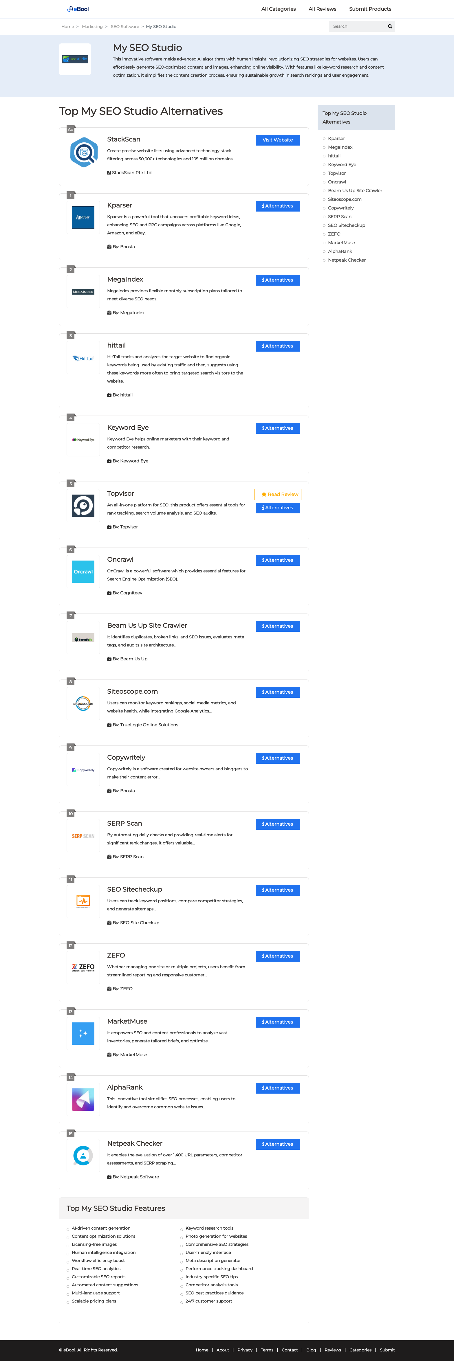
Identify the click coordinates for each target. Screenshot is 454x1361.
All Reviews (322, 9)
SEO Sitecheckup (134, 886)
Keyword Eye (128, 426)
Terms (267, 1345)
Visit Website (278, 140)
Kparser (119, 205)
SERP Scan (124, 820)
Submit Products (370, 9)
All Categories (278, 9)
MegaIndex (125, 278)
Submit (387, 1345)
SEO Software (125, 26)
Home (67, 26)
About (223, 1345)
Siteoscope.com (132, 689)
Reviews (333, 1345)
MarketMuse (127, 1017)
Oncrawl (120, 557)
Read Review (280, 493)
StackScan (123, 139)
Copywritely (126, 754)
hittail (116, 344)
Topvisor (120, 492)
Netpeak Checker (134, 1139)
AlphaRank (124, 1083)
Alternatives (277, 206)
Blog (311, 1345)
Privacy (244, 1345)
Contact (290, 1345)
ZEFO (116, 952)
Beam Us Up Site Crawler (147, 623)
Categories (360, 1345)
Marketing (92, 26)
